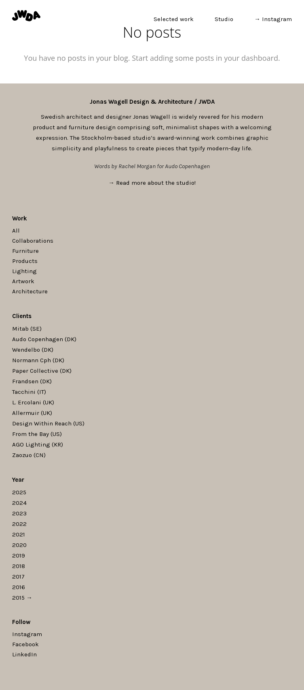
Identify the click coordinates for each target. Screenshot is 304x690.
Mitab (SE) (27, 328)
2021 (18, 534)
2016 (18, 587)
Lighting (24, 271)
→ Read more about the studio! (152, 182)
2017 (18, 576)
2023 (19, 513)
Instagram (27, 634)
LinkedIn (24, 654)
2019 (18, 555)
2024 (19, 502)
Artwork (23, 281)
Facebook (25, 644)
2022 (19, 524)
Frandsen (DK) (32, 381)
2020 (19, 545)
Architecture (30, 291)
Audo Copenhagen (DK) (44, 339)
